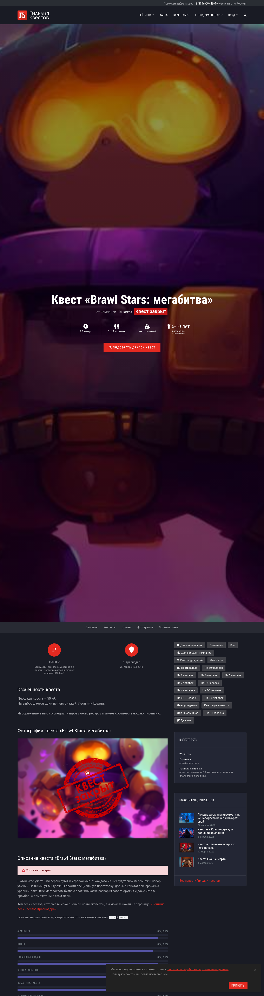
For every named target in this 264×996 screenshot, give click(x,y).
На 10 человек (214, 667)
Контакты (110, 627)
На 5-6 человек (211, 690)
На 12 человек (210, 682)
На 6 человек (209, 675)
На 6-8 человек (214, 697)
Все (232, 645)
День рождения (187, 705)
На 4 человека (186, 690)
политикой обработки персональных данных (198, 969)
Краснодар (209, 15)
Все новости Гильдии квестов (199, 880)
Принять (238, 985)
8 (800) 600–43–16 (207, 3)
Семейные (216, 645)
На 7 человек (185, 682)
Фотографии (145, 627)
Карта (164, 15)
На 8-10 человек (187, 697)
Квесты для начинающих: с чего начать (216, 846)
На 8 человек (185, 675)
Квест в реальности (216, 705)
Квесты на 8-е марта (212, 859)
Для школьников (187, 712)
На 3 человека (215, 712)
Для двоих (216, 660)
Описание (92, 627)
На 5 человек (233, 675)
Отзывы (127, 627)
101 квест (124, 312)
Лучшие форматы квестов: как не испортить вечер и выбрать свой (219, 818)
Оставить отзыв (168, 627)
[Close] (255, 969)
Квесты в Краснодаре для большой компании (215, 831)
